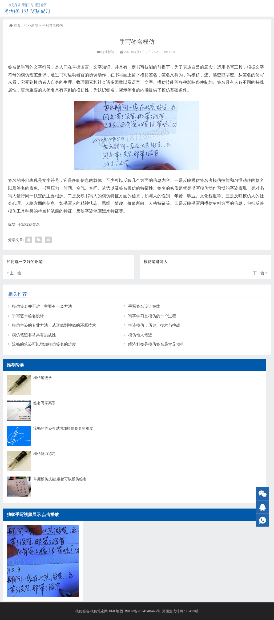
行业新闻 (31, 25)
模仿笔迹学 (42, 377)
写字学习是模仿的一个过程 (152, 316)
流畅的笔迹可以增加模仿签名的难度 (44, 344)
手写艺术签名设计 (28, 316)
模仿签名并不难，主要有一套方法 (42, 306)
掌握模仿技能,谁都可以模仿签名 (60, 479)
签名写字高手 (44, 403)
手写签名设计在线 (144, 306)
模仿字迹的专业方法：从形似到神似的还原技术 (54, 325)
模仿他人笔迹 (140, 335)
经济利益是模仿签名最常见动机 (156, 344)
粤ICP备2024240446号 (142, 611)
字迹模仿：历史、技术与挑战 (154, 325)
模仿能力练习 (44, 453)
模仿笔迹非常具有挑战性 (34, 335)
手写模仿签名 (29, 224)
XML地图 (116, 611)
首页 (15, 25)
